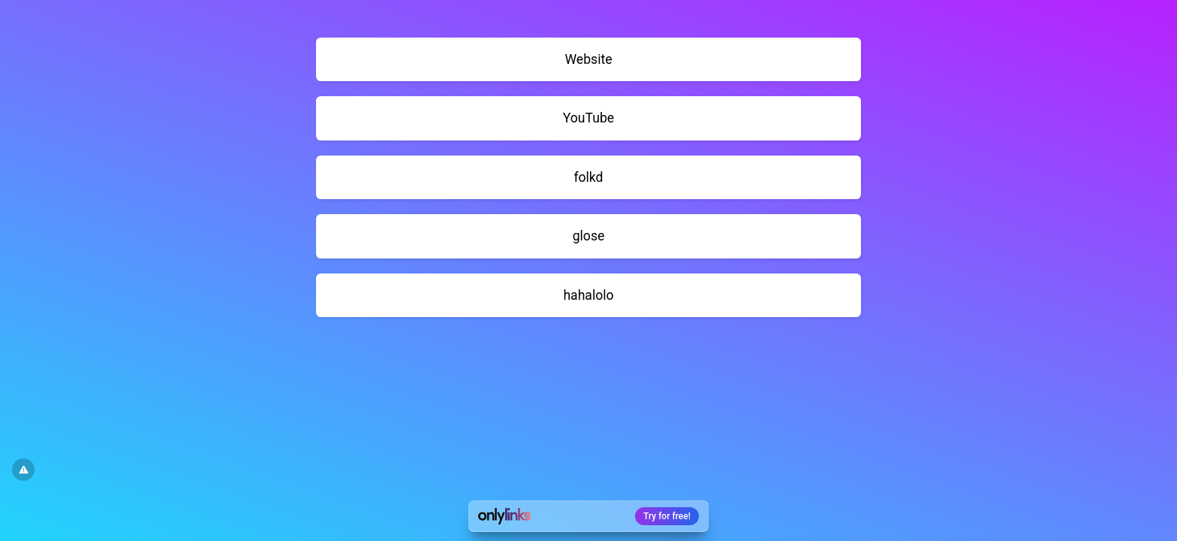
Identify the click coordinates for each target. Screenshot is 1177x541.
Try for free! (667, 516)
